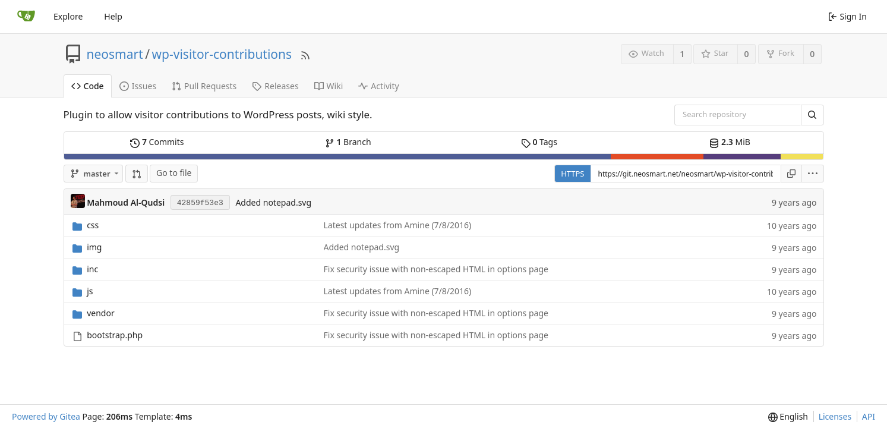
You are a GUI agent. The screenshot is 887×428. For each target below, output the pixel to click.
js (90, 291)
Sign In (847, 16)
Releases (275, 86)
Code (87, 86)
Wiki (328, 86)
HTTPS (572, 173)
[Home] (26, 17)
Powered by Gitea (46, 416)
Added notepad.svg (273, 202)
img (94, 247)
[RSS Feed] (305, 54)
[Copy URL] (791, 173)
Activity (378, 86)
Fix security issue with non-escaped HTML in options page (436, 269)
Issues (137, 86)
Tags (539, 141)
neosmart (115, 54)
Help (113, 16)
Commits (157, 141)
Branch (348, 141)
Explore (68, 16)
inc (92, 269)
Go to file (173, 172)
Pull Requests (204, 86)
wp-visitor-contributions (222, 54)
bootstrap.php (115, 335)
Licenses (835, 416)
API (868, 416)
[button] (136, 173)
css (93, 225)
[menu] (813, 173)
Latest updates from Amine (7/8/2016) (398, 225)
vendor (101, 313)
